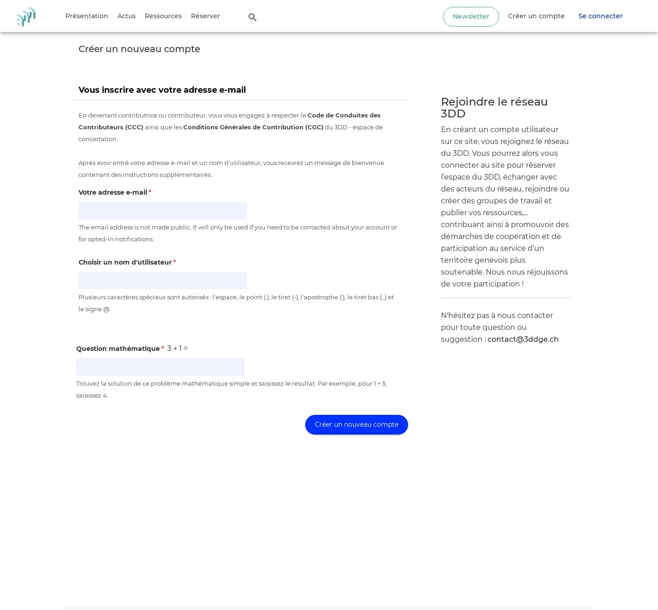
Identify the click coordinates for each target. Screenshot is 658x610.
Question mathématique (120, 349)
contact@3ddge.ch (523, 339)
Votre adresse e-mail (115, 192)
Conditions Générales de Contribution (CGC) (253, 127)
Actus (126, 16)
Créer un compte (536, 16)
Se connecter (600, 16)
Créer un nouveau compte (356, 424)
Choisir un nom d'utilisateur (127, 262)
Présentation (86, 16)
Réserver (205, 16)
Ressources (163, 16)
